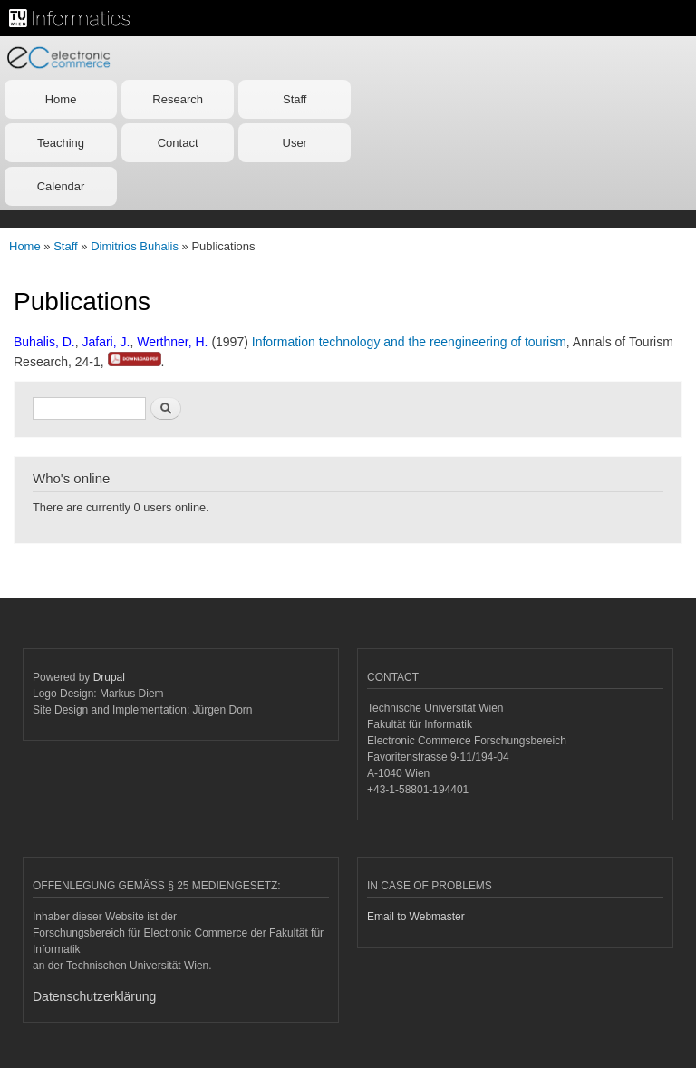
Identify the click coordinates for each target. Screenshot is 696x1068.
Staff (295, 99)
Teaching (60, 143)
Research (177, 99)
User (295, 143)
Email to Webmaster (416, 916)
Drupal (109, 677)
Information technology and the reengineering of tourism (409, 342)
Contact (178, 143)
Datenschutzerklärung (94, 996)
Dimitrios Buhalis (135, 246)
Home (61, 99)
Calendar (61, 186)
